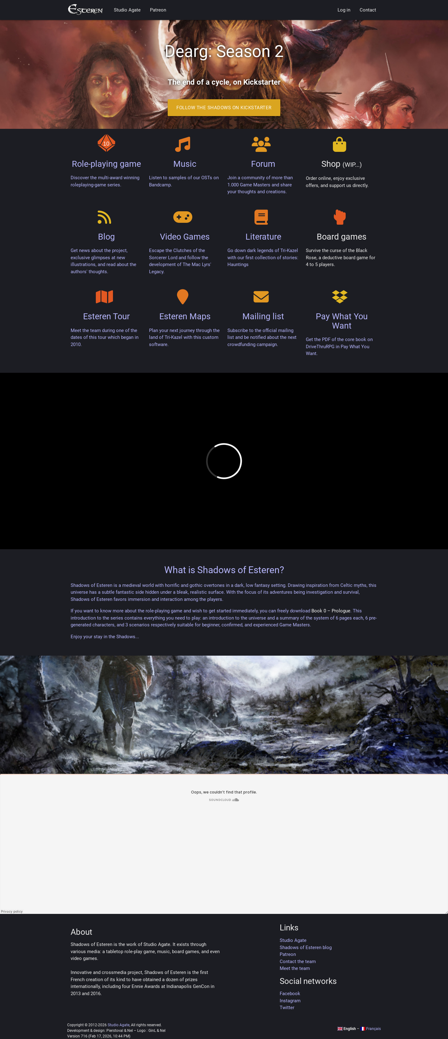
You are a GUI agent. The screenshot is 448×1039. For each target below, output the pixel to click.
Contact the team (298, 961)
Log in (344, 10)
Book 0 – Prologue (330, 611)
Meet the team (295, 968)
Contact (368, 10)
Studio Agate (127, 10)
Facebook (290, 993)
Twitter (287, 1007)
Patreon (158, 10)
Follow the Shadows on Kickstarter (224, 107)
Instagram (290, 1001)
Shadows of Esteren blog (306, 947)
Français (370, 1029)
